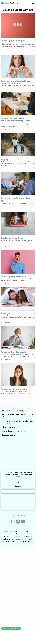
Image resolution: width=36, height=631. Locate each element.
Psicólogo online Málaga (18, 515)
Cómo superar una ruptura (14, 40)
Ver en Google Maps (8, 435)
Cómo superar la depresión (14, 389)
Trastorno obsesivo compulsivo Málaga (15, 199)
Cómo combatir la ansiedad (14, 352)
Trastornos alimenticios (12, 237)
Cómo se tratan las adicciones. (15, 81)
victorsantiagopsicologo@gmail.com (14, 431)
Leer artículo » (6, 51)
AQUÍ (18, 477)
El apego (5, 159)
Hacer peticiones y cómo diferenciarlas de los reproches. (16, 119)
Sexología (5, 313)
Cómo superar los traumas (13, 276)
